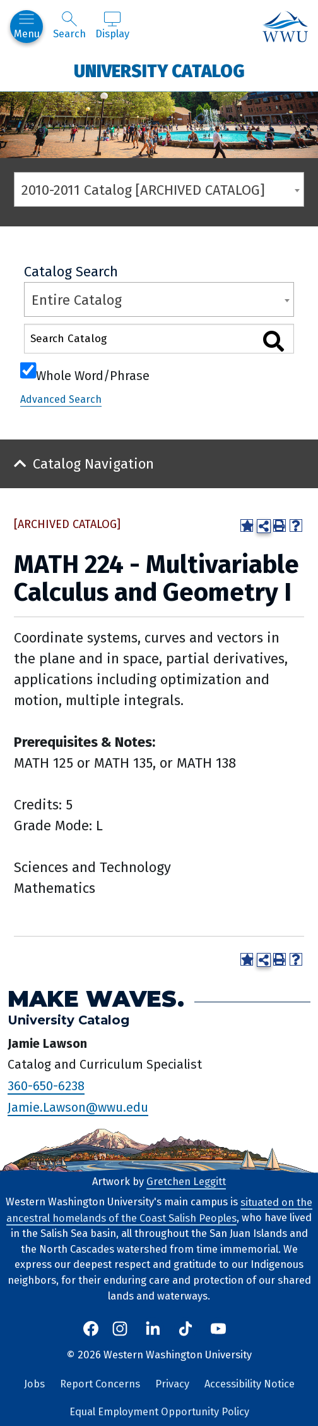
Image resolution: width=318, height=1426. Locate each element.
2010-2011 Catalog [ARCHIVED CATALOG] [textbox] (143, 190)
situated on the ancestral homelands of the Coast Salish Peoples (159, 1210)
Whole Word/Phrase (93, 374)
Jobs (34, 1384)
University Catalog (159, 70)
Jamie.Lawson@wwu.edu (78, 1107)
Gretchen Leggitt (186, 1182)
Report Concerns (100, 1384)
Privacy (172, 1384)
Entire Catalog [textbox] (77, 300)
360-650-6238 (46, 1085)
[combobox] (159, 189)
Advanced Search (61, 399)
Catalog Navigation (93, 463)
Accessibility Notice (249, 1384)
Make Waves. (96, 998)
